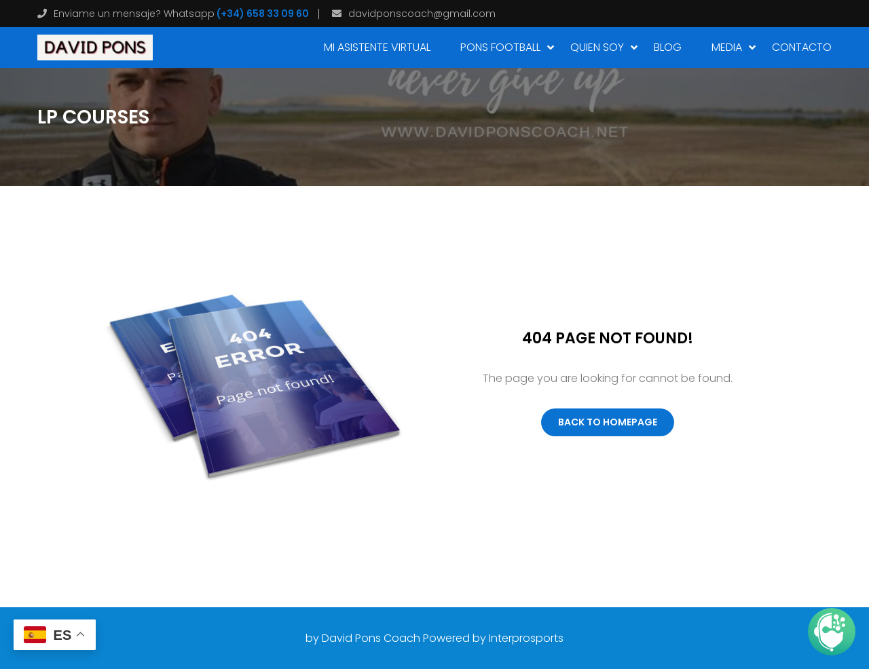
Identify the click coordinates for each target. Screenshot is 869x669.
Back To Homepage (607, 422)
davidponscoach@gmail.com (422, 13)
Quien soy (597, 47)
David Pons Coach (371, 638)
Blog (668, 47)
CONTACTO (802, 47)
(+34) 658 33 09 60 (262, 13)
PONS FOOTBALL (500, 47)
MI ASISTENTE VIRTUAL (377, 47)
